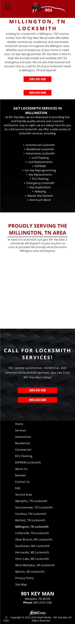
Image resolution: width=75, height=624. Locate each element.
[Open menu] (7, 7)
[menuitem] (37, 424)
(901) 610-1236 (37, 79)
